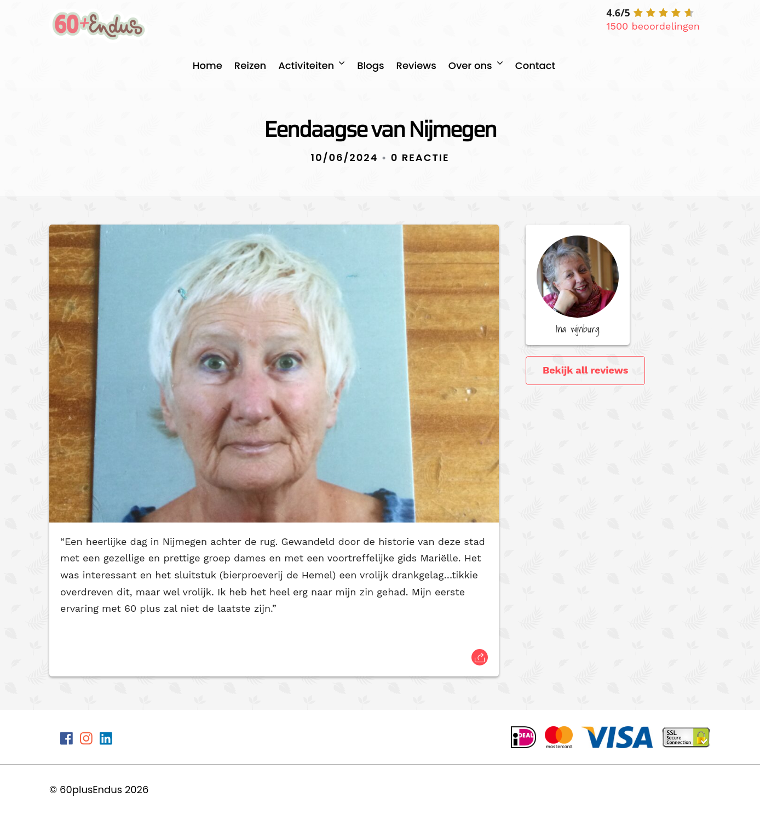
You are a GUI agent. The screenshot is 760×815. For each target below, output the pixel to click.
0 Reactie (420, 157)
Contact (535, 65)
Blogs (370, 65)
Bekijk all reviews (586, 370)
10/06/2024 (344, 157)
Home (207, 65)
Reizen (250, 65)
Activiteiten (306, 65)
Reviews (416, 65)
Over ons (470, 65)
